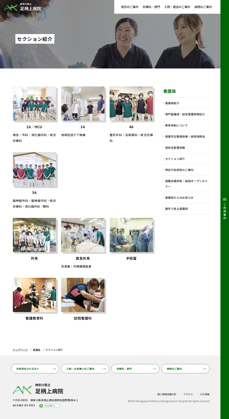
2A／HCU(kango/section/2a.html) (34, 115)
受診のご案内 (130, 7)
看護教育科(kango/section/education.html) (34, 300)
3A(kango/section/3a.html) (82, 115)
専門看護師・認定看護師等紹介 (185, 114)
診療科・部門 (151, 7)
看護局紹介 (172, 103)
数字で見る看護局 (176, 209)
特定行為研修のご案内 (179, 170)
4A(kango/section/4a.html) (131, 115)
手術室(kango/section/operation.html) (131, 243)
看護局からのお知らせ (179, 197)
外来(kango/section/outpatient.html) (34, 243)
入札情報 (205, 394)
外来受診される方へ (27, 368)
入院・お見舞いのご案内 (80, 368)
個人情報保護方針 (166, 394)
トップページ (20, 349)
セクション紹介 (175, 159)
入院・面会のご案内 (177, 7)
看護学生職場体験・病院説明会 (185, 136)
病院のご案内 (203, 7)
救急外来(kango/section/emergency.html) (82, 243)
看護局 (36, 349)
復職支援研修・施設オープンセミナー (186, 183)
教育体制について (176, 125)
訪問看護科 (82, 300)
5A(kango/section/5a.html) (34, 180)
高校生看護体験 (175, 147)
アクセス (188, 394)
